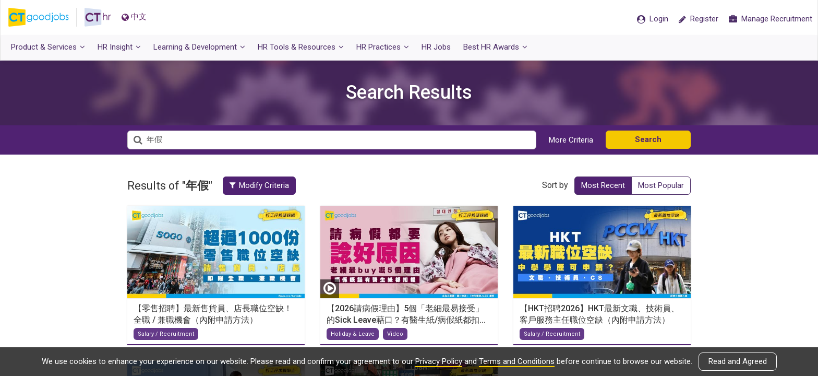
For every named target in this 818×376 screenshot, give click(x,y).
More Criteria (571, 140)
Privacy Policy (438, 361)
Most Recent (603, 185)
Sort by (555, 185)
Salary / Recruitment (166, 334)
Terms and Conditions (517, 361)
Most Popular (661, 185)
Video (395, 334)
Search (648, 139)
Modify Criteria (260, 185)
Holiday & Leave (353, 334)
